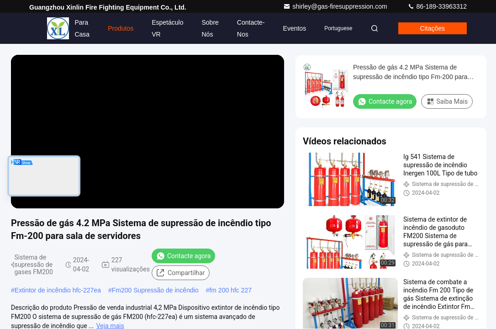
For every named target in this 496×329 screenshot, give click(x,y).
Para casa (82, 28)
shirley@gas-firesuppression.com (336, 6)
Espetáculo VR (167, 28)
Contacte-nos (251, 28)
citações (432, 28)
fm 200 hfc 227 (230, 290)
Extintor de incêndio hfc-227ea (58, 290)
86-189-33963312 (437, 6)
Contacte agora (183, 256)
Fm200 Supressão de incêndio (155, 290)
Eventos (294, 28)
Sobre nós (209, 28)
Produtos (120, 28)
